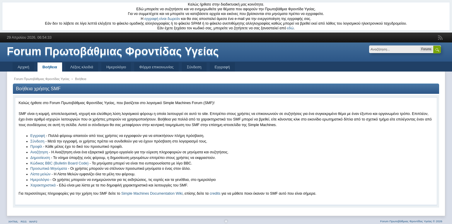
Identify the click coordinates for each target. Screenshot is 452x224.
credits (215, 193)
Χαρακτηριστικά (43, 185)
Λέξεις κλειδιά (81, 67)
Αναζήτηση (39, 152)
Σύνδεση (194, 67)
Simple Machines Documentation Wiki (151, 193)
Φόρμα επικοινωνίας (156, 67)
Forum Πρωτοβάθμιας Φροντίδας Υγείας (113, 51)
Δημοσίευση (40, 158)
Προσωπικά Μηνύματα (48, 169)
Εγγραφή (222, 67)
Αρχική (23, 67)
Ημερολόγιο (116, 67)
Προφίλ (36, 147)
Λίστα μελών (40, 174)
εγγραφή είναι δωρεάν (162, 19)
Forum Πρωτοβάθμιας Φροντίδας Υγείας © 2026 (411, 221)
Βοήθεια (49, 67)
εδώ (290, 28)
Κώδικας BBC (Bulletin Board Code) (59, 163)
